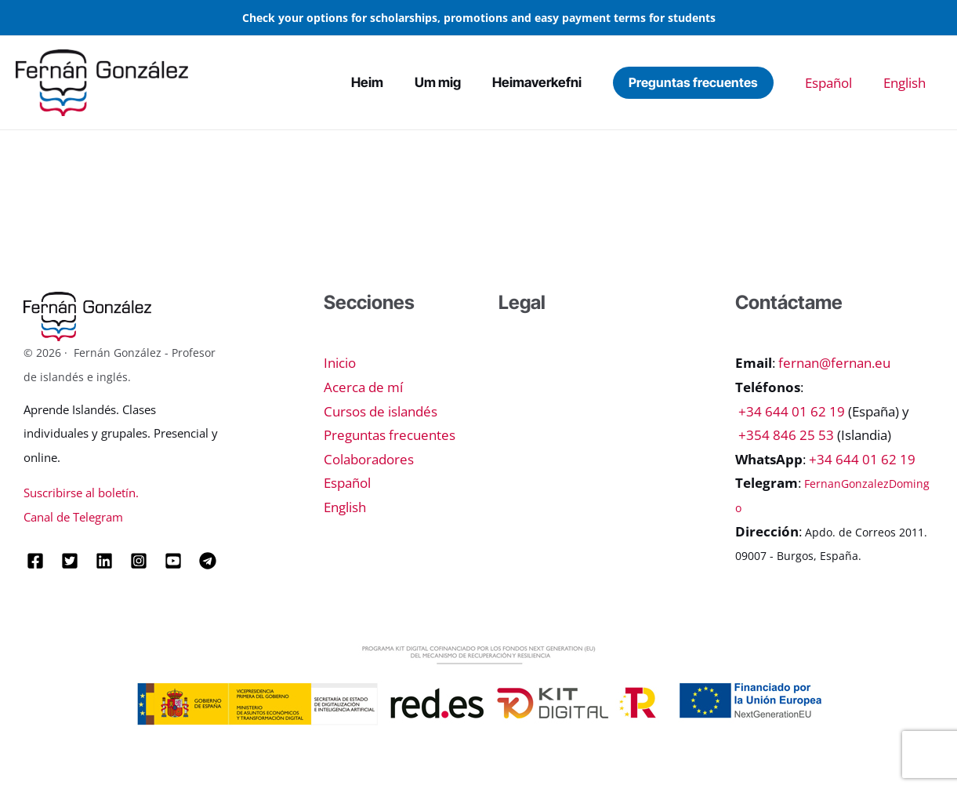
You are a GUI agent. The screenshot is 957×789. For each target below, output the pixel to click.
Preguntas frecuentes (389, 435)
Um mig (488, 82)
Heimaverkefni (574, 82)
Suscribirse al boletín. (81, 492)
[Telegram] (207, 561)
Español (851, 83)
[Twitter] (70, 561)
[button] (724, 82)
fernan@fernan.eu (834, 363)
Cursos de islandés (380, 411)
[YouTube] (173, 561)
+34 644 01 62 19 (791, 411)
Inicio (340, 363)
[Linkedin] (104, 561)
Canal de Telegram (73, 517)
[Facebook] (35, 561)
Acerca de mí (363, 387)
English (912, 83)
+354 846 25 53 (786, 435)
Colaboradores (369, 459)
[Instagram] (138, 561)
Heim (430, 82)
